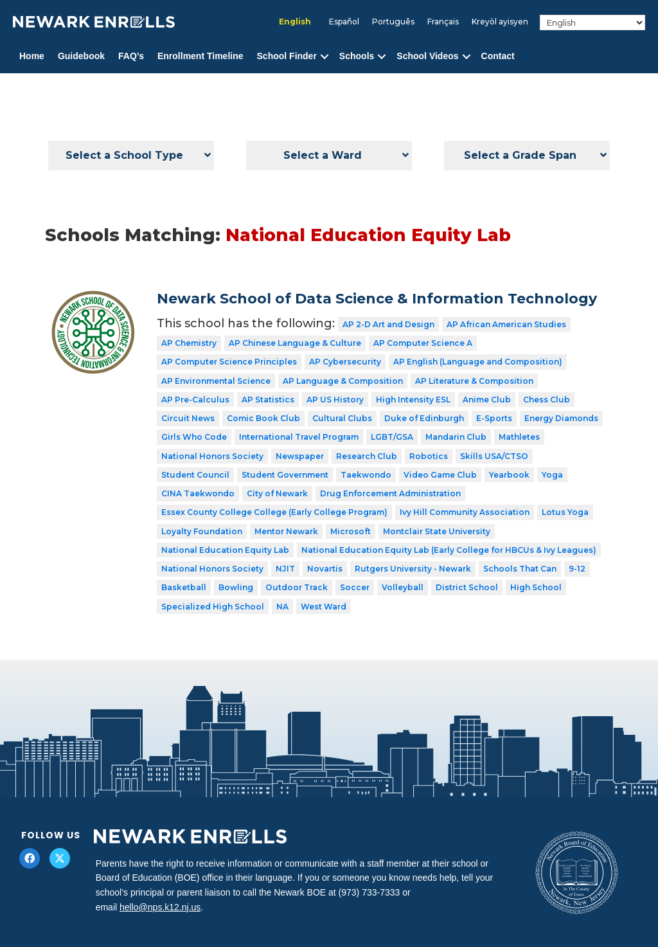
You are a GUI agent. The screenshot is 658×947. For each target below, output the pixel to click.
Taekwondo (366, 475)
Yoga (552, 475)
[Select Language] (592, 22)
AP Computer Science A (422, 343)
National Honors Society (212, 456)
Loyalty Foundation (201, 531)
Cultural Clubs (342, 418)
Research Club (366, 456)
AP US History (335, 399)
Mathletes (519, 437)
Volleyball (402, 587)
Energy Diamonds (561, 418)
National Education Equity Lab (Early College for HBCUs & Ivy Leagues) (448, 550)
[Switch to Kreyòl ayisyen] (500, 22)
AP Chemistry (189, 343)
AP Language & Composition (343, 381)
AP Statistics (268, 399)
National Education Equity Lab (225, 550)
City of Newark (277, 493)
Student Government (285, 475)
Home (31, 56)
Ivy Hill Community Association (464, 512)
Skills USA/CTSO (494, 456)
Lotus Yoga (565, 512)
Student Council (195, 475)
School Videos (427, 56)
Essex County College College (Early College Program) (274, 512)
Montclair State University (436, 531)
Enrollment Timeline (200, 56)
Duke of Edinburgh (424, 418)
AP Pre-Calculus (195, 399)
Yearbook (509, 475)
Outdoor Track (296, 587)
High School (536, 587)
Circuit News (188, 418)
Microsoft (350, 531)
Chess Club (546, 399)
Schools (356, 56)
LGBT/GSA (392, 437)
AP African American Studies (506, 324)
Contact (498, 56)
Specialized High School (212, 606)
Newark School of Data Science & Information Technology (377, 298)
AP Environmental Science (216, 381)
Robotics (428, 456)
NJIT (285, 568)
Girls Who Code (194, 437)
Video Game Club (440, 475)
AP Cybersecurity (345, 361)
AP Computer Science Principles (229, 361)
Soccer (354, 587)
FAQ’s (131, 56)
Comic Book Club (263, 418)
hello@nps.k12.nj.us (160, 907)
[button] (324, 56)
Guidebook (81, 56)
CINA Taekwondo (198, 493)
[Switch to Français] (443, 22)
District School (467, 587)
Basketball (183, 587)
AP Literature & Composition (474, 381)
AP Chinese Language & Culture (295, 343)
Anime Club (487, 399)
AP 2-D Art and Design (388, 324)
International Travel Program (299, 437)
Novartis (324, 568)
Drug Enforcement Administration (390, 493)
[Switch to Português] (393, 22)
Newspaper (300, 456)
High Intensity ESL (413, 399)
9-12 (577, 568)
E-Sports (494, 418)
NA (282, 606)
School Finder (287, 56)
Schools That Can (519, 568)
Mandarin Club (455, 437)
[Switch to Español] (344, 22)
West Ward (323, 606)
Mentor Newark (286, 531)
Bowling (235, 587)
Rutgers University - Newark (413, 568)
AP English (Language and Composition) (477, 361)
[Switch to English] (295, 22)
